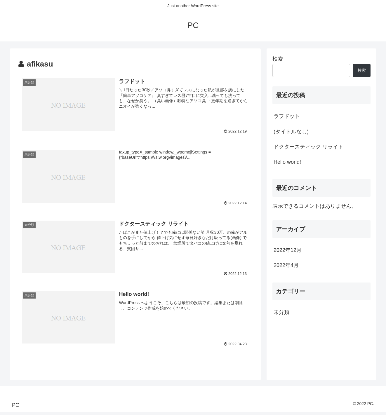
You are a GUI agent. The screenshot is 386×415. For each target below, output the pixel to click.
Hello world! (287, 162)
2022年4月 (286, 265)
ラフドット (287, 116)
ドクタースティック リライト (308, 147)
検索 (277, 59)
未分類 (281, 312)
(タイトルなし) (291, 132)
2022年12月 (288, 250)
